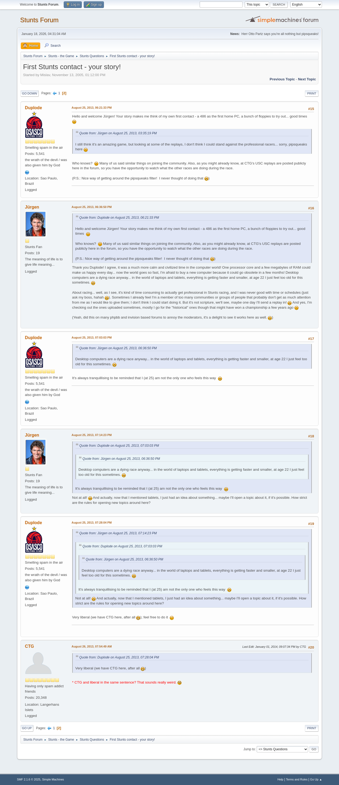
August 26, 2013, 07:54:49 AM (92, 646)
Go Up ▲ (316, 779)
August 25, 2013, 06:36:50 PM (92, 207)
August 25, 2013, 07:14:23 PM (92, 435)
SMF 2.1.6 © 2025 (29, 779)
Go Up (27, 728)
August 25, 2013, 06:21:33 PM (92, 107)
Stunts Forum (39, 19)
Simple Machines (53, 779)
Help (280, 779)
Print (311, 93)
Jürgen (32, 207)
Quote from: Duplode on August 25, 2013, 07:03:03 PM (119, 446)
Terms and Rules (297, 779)
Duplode (33, 107)
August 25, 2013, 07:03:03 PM (92, 337)
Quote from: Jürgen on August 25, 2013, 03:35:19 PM (118, 133)
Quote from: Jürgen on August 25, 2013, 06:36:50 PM (118, 348)
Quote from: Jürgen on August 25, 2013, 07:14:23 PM (118, 533)
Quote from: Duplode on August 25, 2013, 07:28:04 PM (119, 657)
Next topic (307, 79)
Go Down (29, 93)
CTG (29, 646)
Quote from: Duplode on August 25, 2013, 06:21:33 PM (119, 217)
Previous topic (282, 79)
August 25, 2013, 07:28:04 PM (92, 522)
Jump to (249, 749)
